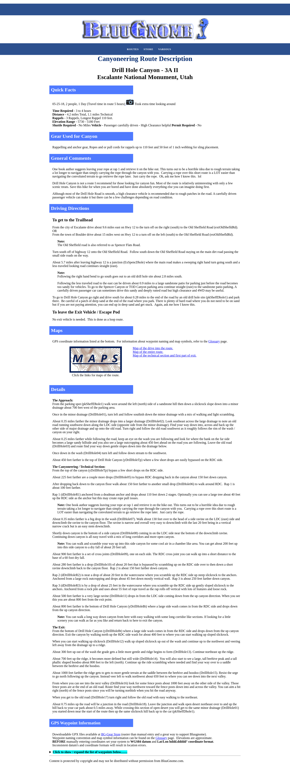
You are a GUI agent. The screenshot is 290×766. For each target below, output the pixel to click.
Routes (133, 49)
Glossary (214, 341)
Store (148, 49)
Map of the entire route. (148, 352)
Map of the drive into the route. (153, 348)
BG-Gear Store (110, 734)
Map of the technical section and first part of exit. (164, 355)
